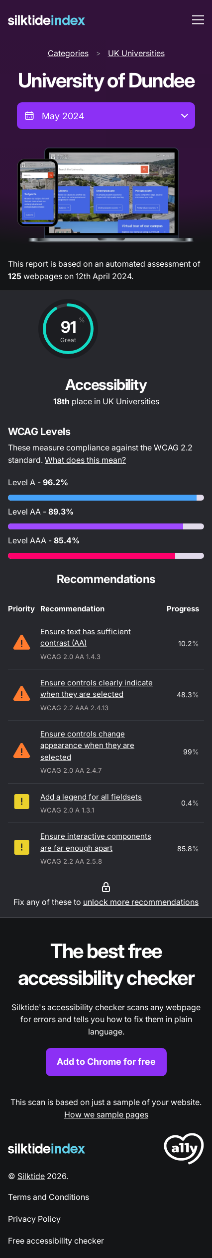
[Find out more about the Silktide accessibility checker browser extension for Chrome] (106, 1007)
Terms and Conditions (48, 1197)
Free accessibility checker (56, 1241)
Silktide (31, 1176)
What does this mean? (85, 460)
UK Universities (136, 53)
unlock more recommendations (141, 902)
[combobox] (106, 115)
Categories (68, 53)
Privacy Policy (34, 1219)
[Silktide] (46, 20)
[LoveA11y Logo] (184, 1150)
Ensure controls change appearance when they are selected (87, 745)
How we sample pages (106, 1114)
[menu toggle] (198, 20)
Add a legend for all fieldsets (91, 797)
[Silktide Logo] (46, 1148)
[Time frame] (106, 115)
